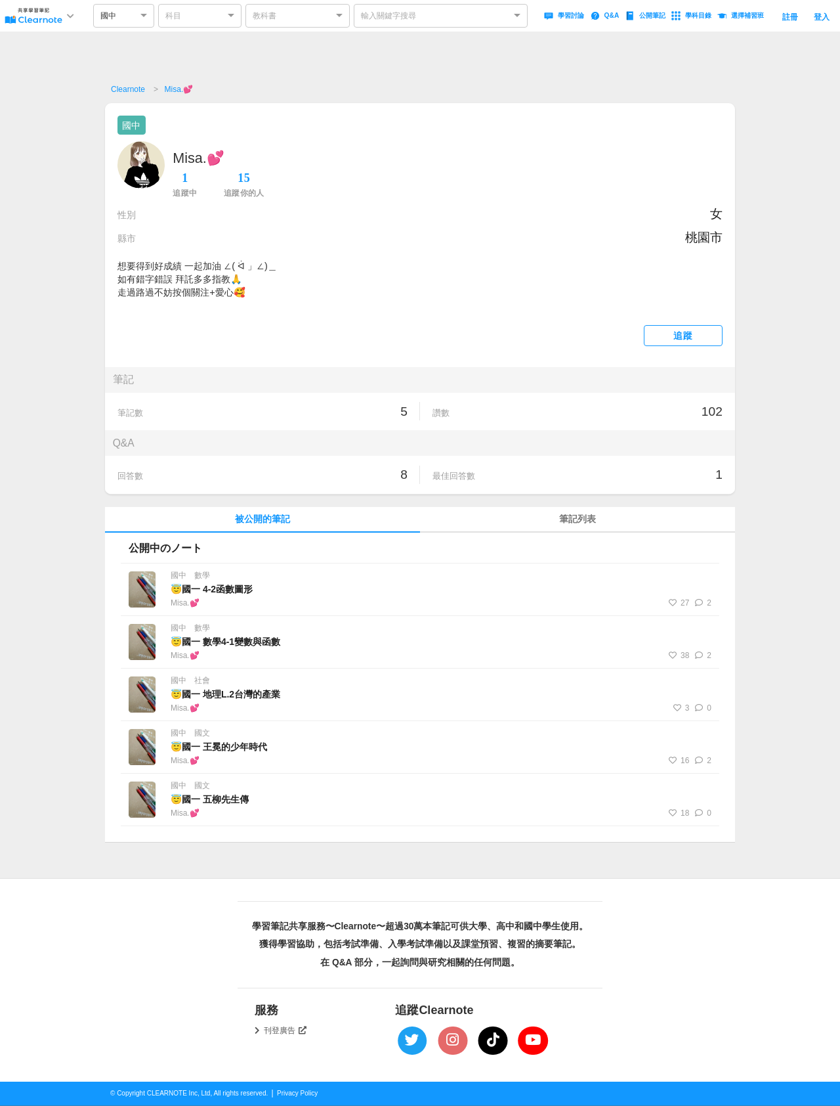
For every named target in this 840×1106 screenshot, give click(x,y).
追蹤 (682, 336)
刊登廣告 (285, 1030)
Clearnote (128, 89)
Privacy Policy (297, 1093)
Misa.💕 (179, 89)
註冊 (790, 17)
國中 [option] (108, 15)
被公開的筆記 (262, 519)
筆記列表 (577, 519)
